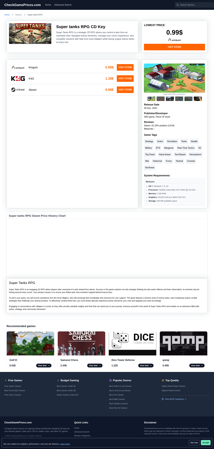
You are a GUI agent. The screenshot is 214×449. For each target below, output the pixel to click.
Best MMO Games (117, 399)
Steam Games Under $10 (67, 395)
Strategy (149, 141)
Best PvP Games (116, 395)
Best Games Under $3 (66, 390)
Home (48, 5)
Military (148, 148)
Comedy (191, 161)
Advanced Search (63, 5)
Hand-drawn (165, 154)
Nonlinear (149, 167)
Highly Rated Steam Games (173, 386)
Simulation (172, 141)
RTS (158, 148)
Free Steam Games (12, 386)
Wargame (168, 148)
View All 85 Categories (174, 399)
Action (160, 141)
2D (199, 148)
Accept (205, 442)
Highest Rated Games (171, 390)
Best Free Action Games (14, 390)
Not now (193, 442)
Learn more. (65, 443)
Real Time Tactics (185, 148)
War (147, 161)
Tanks (184, 141)
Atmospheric (195, 154)
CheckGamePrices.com (22, 5)
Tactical (179, 161)
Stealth (194, 141)
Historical (157, 161)
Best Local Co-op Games (119, 390)
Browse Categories (82, 436)
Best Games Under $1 (66, 386)
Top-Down (150, 154)
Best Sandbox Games (118, 403)
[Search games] (188, 5)
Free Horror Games (12, 395)
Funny (169, 161)
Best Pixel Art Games (118, 408)
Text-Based (180, 154)
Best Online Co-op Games (120, 386)
